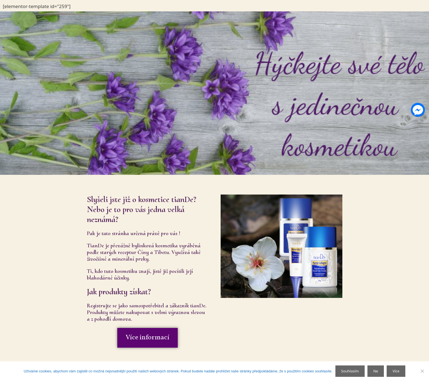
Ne (375, 370)
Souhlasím (350, 370)
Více (396, 370)
